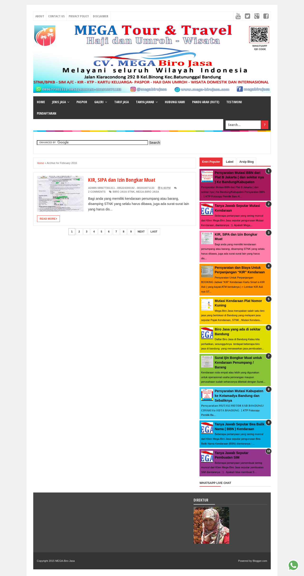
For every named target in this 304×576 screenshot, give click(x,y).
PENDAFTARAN (46, 113)
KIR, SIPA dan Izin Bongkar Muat (121, 179)
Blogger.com (260, 560)
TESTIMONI (234, 102)
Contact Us (56, 16)
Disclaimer (100, 16)
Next (141, 231)
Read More (48, 218)
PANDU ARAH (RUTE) (205, 102)
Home (40, 163)
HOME (41, 102)
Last (154, 231)
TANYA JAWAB (145, 102)
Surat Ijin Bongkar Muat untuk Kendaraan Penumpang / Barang (238, 362)
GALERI (99, 102)
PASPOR (81, 102)
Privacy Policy (79, 16)
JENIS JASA (59, 102)
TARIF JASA (121, 102)
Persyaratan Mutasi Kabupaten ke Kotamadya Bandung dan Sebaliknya (239, 395)
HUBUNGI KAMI (175, 102)
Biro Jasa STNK (124, 191)
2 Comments (96, 191)
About (39, 16)
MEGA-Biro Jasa (147, 191)
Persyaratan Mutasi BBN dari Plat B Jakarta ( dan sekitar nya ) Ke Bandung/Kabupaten (239, 177)
